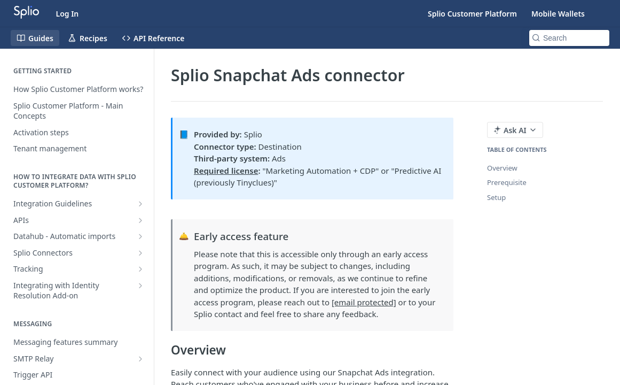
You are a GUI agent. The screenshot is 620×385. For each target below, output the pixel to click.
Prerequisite (507, 182)
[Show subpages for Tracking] (140, 269)
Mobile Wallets (558, 14)
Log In (67, 14)
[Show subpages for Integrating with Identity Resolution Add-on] (140, 285)
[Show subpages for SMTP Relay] (140, 359)
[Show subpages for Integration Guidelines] (140, 203)
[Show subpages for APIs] (140, 220)
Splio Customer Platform (472, 14)
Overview (502, 168)
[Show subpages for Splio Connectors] (140, 253)
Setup (496, 197)
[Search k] (569, 38)
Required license (226, 170)
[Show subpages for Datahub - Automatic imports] (140, 236)
